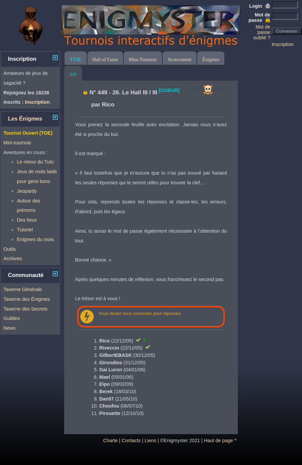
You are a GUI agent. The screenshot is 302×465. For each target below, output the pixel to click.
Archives (12, 258)
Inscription (283, 44)
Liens (150, 440)
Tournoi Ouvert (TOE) (27, 133)
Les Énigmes (25, 118)
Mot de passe (259, 17)
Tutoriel (25, 229)
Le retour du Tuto (35, 162)
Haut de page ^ (220, 440)
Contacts (131, 440)
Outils (9, 249)
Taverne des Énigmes (26, 299)
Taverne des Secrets (25, 309)
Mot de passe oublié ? (261, 32)
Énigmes (210, 59)
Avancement (180, 59)
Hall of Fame (105, 59)
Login (259, 6)
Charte (110, 440)
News (9, 328)
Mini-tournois (17, 142)
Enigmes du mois (35, 239)
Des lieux (27, 220)
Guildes (11, 318)
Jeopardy (27, 191)
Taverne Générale (22, 289)
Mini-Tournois (143, 59)
